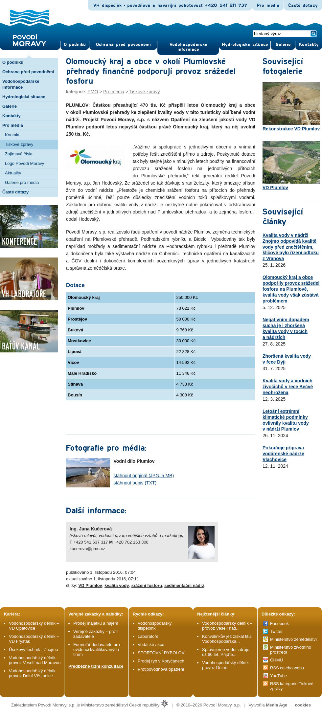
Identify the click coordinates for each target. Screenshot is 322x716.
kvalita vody (116, 585)
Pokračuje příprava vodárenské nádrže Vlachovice (283, 453)
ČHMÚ (276, 660)
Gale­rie (283, 44)
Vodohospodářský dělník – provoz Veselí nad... (227, 626)
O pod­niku (75, 44)
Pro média (268, 5)
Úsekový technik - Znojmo (33, 649)
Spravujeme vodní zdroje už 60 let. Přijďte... (225, 652)
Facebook (279, 623)
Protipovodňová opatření (161, 669)
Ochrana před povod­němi (123, 44)
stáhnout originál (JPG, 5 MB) (144, 475)
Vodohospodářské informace (188, 47)
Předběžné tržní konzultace (96, 666)
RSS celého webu (287, 667)
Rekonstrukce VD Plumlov (291, 106)
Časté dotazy (303, 5)
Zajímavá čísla (19, 153)
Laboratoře (148, 636)
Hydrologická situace (245, 44)
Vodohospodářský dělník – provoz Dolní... (227, 665)
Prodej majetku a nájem (95, 623)
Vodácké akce (151, 644)
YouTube (278, 675)
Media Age (276, 705)
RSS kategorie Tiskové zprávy (291, 686)
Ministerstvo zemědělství (293, 639)
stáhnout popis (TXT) (135, 482)
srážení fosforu (146, 585)
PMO (92, 91)
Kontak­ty (309, 44)
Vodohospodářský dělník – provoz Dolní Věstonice (34, 673)
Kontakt (12, 134)
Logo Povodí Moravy (24, 163)
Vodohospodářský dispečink (155, 626)
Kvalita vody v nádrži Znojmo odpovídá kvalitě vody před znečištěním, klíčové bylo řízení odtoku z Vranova (291, 247)
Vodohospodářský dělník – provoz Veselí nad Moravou (35, 660)
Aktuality (13, 172)
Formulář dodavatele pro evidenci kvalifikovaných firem (96, 649)
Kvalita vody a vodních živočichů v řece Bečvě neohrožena (288, 386)
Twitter (276, 631)
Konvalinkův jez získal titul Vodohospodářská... (227, 639)
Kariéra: (12, 614)
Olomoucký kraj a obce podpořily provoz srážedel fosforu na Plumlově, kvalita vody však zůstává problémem (291, 289)
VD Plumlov (90, 585)
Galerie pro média (22, 182)
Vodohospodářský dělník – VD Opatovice (34, 626)
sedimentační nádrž (184, 585)
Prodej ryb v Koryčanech (161, 661)
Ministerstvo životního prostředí (290, 650)
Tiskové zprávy (19, 144)
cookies (303, 705)
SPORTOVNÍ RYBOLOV (161, 652)
